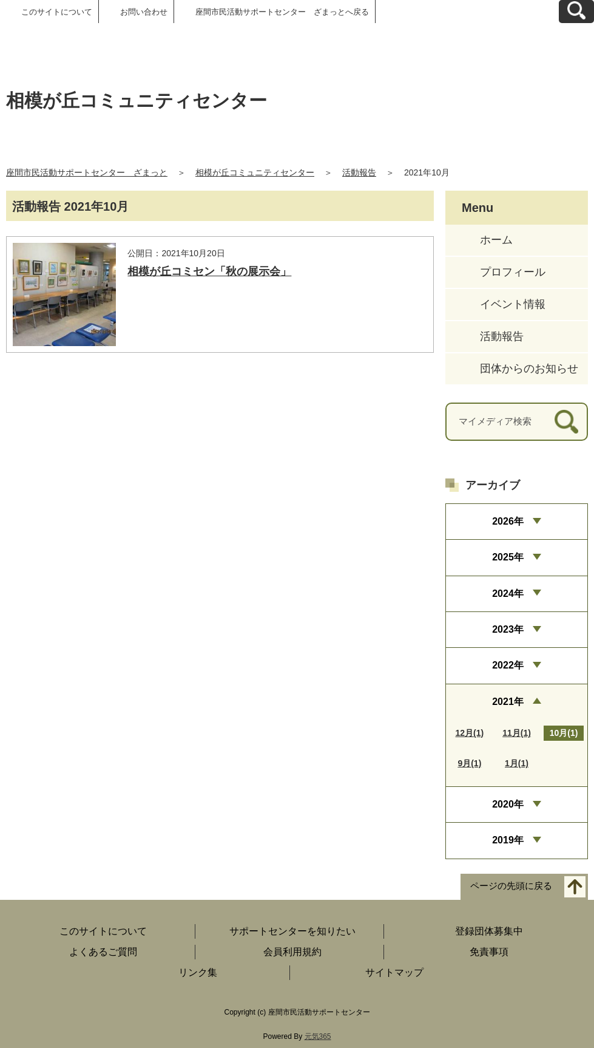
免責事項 (489, 952)
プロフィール (512, 272)
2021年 (508, 701)
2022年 (508, 665)
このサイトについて (56, 11)
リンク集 (197, 972)
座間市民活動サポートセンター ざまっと (86, 172)
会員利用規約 (292, 952)
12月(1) (470, 733)
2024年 (508, 593)
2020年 (508, 804)
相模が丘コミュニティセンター (254, 172)
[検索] (566, 422)
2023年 (508, 629)
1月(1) (516, 763)
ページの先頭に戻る (511, 885)
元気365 (318, 1036)
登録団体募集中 (489, 931)
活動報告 (359, 172)
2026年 (508, 521)
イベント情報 (512, 304)
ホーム (496, 240)
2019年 (508, 840)
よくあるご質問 (103, 952)
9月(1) (469, 763)
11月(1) (516, 733)
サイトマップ (394, 972)
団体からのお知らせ (529, 368)
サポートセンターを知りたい (292, 931)
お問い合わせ (143, 11)
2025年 (508, 557)
